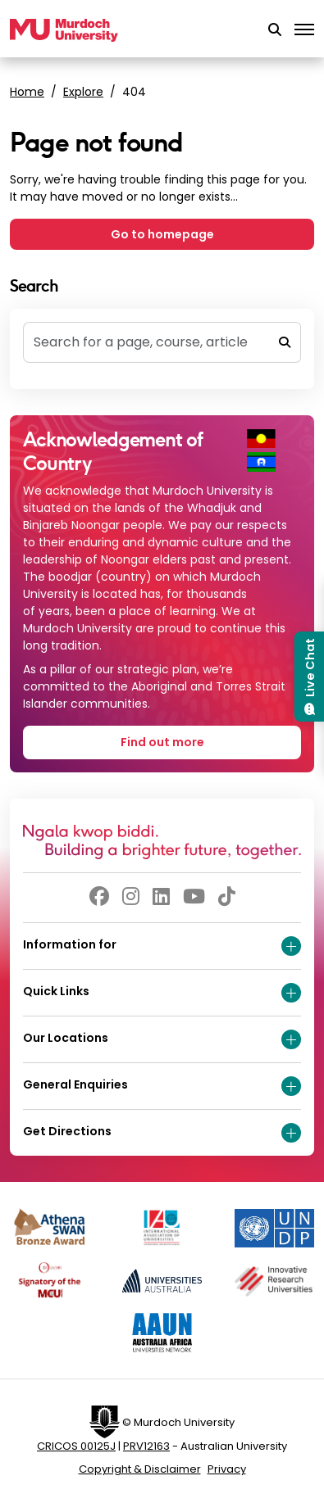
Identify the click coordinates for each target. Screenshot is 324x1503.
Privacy (227, 1469)
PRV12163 (146, 1446)
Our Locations (162, 1039)
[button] (274, 30)
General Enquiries (162, 1086)
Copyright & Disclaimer (140, 1469)
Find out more (162, 742)
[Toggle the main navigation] (304, 30)
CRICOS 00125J (76, 1446)
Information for (162, 946)
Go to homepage (162, 234)
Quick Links (162, 993)
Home (27, 92)
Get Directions (162, 1133)
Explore (83, 92)
